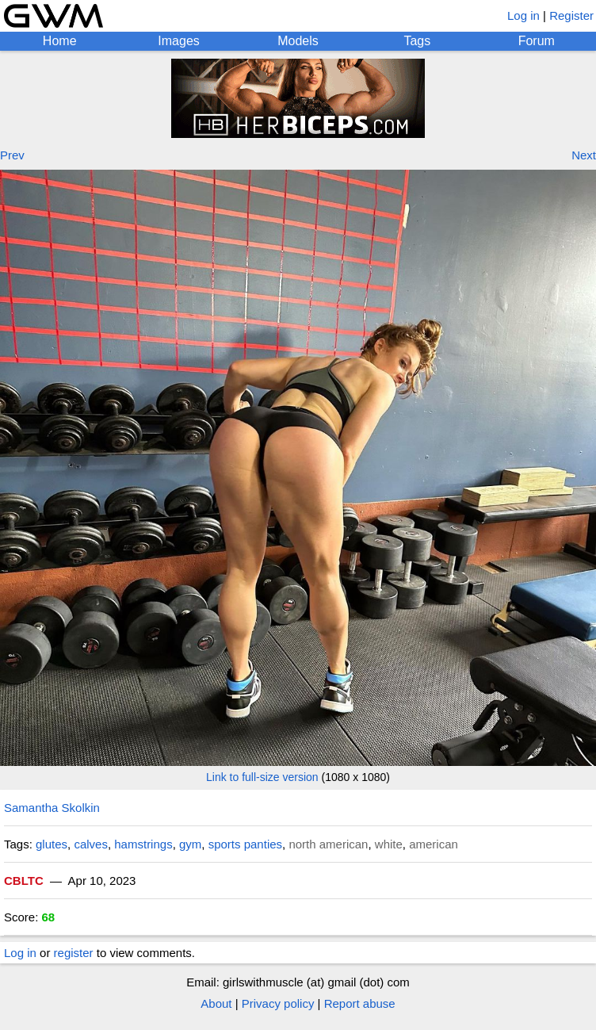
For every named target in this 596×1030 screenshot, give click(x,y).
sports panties (245, 844)
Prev (12, 155)
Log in (523, 15)
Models (298, 41)
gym (190, 844)
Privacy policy (278, 1003)
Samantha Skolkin (52, 807)
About (216, 1003)
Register (571, 15)
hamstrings (143, 844)
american (433, 844)
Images (178, 41)
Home (60, 41)
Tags (416, 41)
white (389, 844)
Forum (536, 41)
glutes (51, 844)
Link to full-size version (262, 777)
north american (328, 844)
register (74, 952)
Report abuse (359, 1003)
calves (91, 844)
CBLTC (24, 880)
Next (583, 155)
